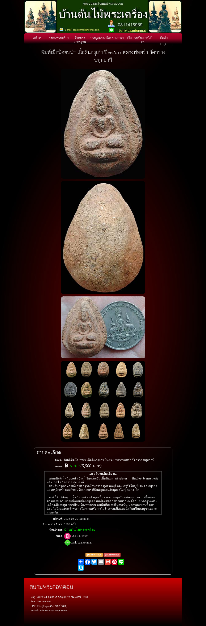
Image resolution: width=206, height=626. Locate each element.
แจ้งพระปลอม (112, 555)
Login (164, 44)
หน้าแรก (38, 37)
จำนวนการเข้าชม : (53, 524)
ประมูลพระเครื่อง (101, 37)
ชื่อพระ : (59, 460)
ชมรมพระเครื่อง (59, 37)
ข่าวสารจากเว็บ (122, 37)
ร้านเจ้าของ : (56, 529)
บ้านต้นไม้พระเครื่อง (79, 530)
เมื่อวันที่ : (58, 518)
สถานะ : (59, 466)
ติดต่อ (164, 37)
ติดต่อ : (59, 535)
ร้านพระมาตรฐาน (80, 39)
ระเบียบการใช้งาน (142, 39)
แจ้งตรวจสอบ (94, 555)
